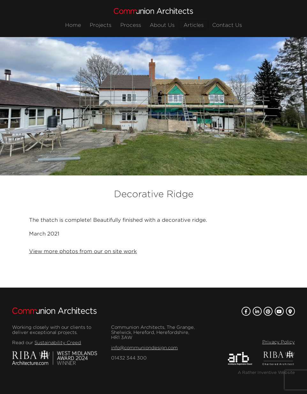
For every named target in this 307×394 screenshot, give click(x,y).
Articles (193, 25)
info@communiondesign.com (144, 347)
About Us (162, 25)
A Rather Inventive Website (266, 372)
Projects (100, 25)
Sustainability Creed (57, 342)
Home (73, 25)
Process (130, 25)
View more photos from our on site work (83, 251)
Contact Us (227, 25)
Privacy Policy (278, 341)
